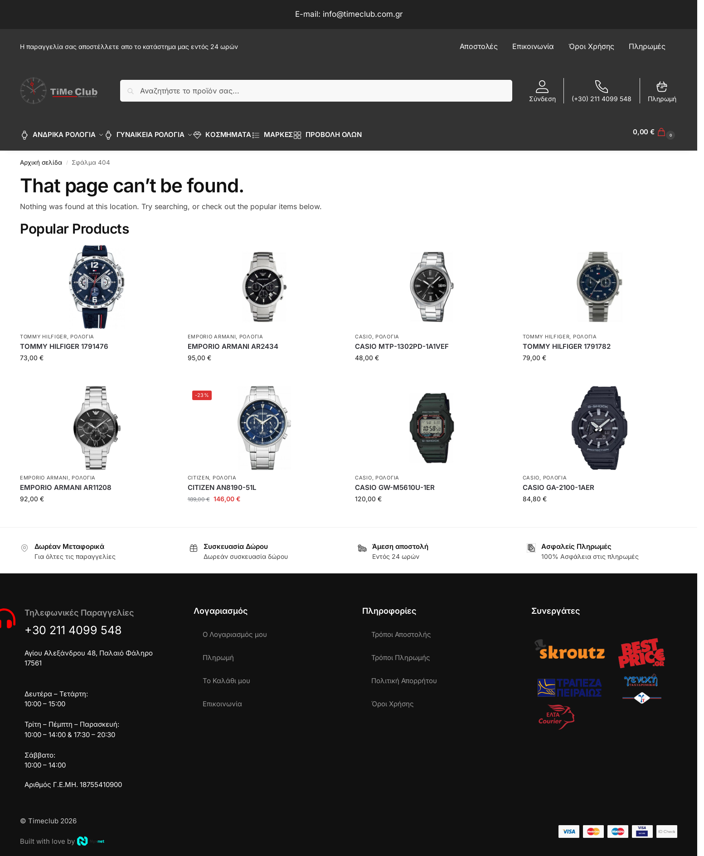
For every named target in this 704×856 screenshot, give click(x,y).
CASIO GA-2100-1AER (558, 482)
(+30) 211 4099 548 (601, 91)
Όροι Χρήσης (392, 699)
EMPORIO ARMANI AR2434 (233, 341)
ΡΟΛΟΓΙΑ (82, 331)
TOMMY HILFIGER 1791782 (567, 341)
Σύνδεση (542, 91)
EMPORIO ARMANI (212, 331)
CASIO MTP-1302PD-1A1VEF (402, 341)
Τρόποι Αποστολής (401, 629)
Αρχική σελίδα (41, 157)
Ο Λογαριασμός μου (235, 629)
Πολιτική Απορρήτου (404, 675)
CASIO (363, 331)
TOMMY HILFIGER (43, 331)
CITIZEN (198, 472)
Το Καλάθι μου (226, 675)
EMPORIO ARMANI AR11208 (66, 482)
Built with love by (62, 836)
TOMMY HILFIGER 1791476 (64, 341)
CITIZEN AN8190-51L (222, 482)
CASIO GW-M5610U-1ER (395, 482)
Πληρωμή (662, 91)
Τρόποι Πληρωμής (400, 652)
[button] (655, 132)
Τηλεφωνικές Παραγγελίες (79, 607)
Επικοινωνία (222, 699)
